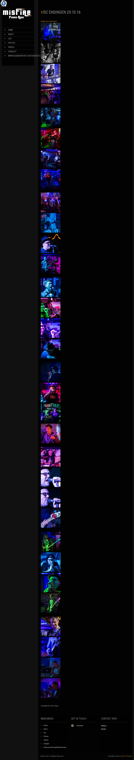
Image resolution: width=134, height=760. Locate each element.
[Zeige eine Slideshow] (49, 21)
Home (10, 30)
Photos (11, 43)
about (11, 34)
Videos (11, 47)
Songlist (12, 51)
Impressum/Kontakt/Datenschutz (21, 56)
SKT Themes (127, 756)
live (10, 38)
